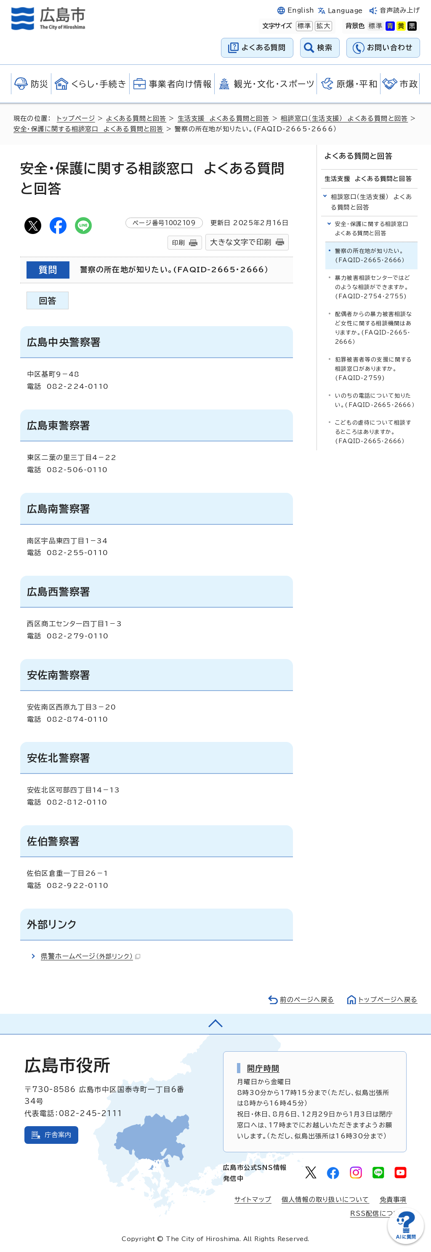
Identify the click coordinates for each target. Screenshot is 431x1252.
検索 (325, 47)
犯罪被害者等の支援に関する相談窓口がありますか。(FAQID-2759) (373, 369)
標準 (303, 26)
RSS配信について (378, 1213)
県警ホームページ (90, 956)
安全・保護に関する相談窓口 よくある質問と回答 (88, 129)
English (300, 10)
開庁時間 (263, 1068)
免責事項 (393, 1199)
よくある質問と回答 (136, 118)
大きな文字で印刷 (240, 242)
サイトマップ (252, 1199)
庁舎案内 (58, 1135)
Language (345, 11)
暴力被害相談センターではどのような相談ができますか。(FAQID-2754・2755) (373, 287)
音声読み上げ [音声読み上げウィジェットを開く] (400, 10)
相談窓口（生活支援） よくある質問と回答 (344, 118)
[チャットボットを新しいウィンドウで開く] (406, 1242)
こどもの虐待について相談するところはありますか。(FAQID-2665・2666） (373, 432)
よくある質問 (264, 47)
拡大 (322, 26)
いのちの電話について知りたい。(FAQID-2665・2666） (375, 400)
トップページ (76, 118)
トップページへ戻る (388, 1000)
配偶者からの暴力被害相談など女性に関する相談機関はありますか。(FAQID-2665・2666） (373, 328)
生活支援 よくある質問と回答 (224, 118)
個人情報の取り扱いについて (326, 1199)
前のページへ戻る (307, 1000)
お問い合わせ (390, 47)
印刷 (178, 242)
